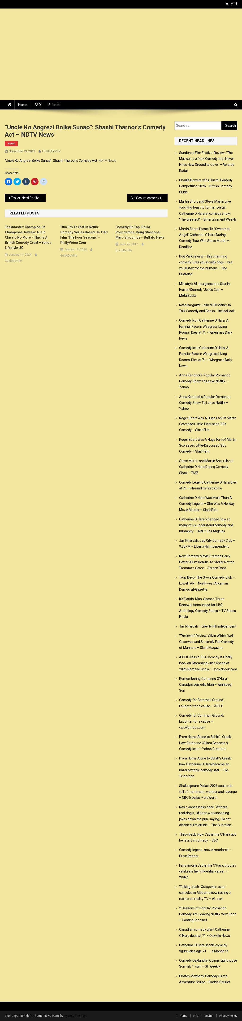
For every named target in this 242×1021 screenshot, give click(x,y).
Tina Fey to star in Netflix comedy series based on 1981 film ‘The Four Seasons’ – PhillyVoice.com (84, 234)
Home (22, 105)
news (11, 143)
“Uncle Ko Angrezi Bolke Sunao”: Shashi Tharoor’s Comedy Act (51, 160)
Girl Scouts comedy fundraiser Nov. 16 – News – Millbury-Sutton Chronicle (149, 198)
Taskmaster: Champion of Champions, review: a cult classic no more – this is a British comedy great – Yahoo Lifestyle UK (28, 237)
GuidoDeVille (51, 151)
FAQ (38, 105)
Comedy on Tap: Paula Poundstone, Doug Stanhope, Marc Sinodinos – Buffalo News (140, 232)
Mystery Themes (75, 1015)
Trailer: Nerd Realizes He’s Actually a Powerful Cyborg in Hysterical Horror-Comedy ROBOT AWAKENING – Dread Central (28, 198)
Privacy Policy (228, 1015)
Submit (53, 105)
